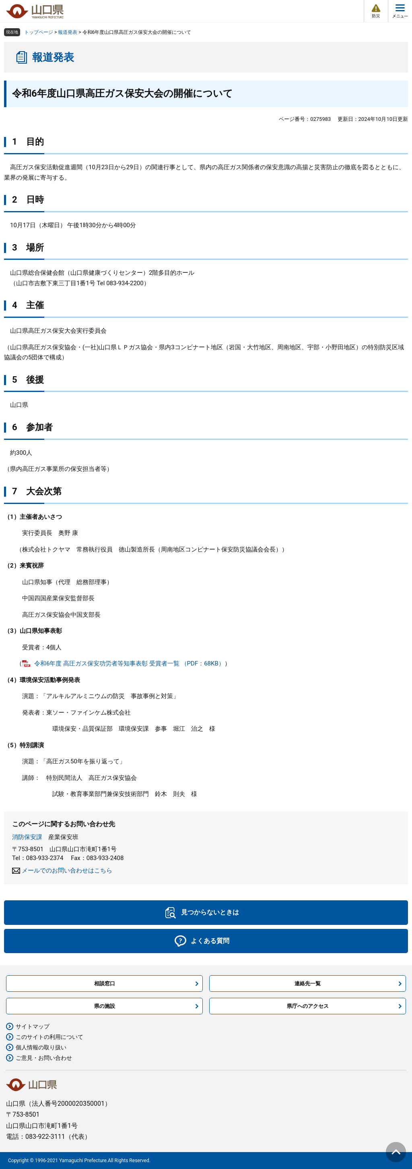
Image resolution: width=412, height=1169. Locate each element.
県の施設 (104, 1006)
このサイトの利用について (49, 1037)
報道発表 (67, 32)
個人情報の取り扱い (41, 1047)
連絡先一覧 (308, 983)
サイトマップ (32, 1026)
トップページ (38, 32)
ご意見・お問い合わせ (44, 1058)
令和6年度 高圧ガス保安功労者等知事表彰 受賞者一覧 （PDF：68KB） (129, 663)
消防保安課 (27, 837)
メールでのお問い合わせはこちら (67, 870)
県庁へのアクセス (308, 1006)
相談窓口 (104, 983)
